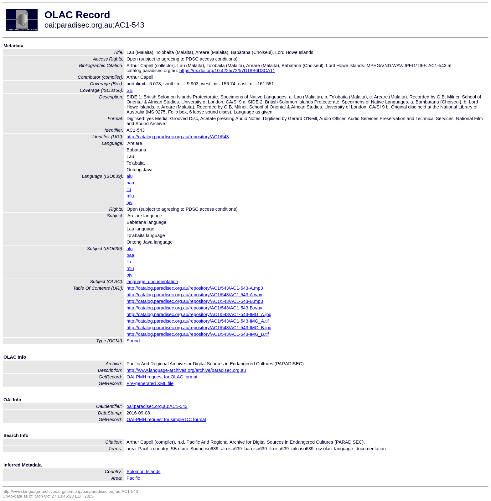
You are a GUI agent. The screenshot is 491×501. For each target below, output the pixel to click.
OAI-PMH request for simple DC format (166, 419)
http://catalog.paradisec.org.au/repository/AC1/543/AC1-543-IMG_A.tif (198, 321)
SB (130, 90)
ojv (129, 202)
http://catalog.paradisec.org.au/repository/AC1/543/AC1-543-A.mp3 (195, 288)
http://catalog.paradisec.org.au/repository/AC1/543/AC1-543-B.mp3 (195, 301)
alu (130, 176)
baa (130, 182)
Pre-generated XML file (150, 383)
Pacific (133, 478)
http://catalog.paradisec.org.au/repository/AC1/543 (178, 136)
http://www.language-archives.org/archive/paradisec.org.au (186, 370)
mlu (130, 195)
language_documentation (152, 281)
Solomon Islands (143, 471)
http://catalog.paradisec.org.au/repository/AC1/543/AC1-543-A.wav (194, 294)
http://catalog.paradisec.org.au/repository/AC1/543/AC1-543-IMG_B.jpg (199, 327)
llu (129, 189)
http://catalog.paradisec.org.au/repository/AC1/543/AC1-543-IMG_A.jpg (199, 314)
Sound (133, 340)
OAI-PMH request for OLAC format (162, 376)
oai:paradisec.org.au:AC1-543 (157, 406)
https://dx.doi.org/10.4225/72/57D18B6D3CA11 (227, 70)
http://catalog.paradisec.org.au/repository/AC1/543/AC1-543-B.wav (194, 307)
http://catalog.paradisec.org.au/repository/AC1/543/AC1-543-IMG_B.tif (198, 334)
